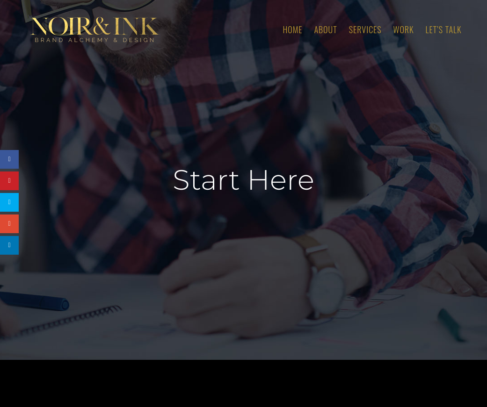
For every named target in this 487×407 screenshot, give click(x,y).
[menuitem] (298, 29)
